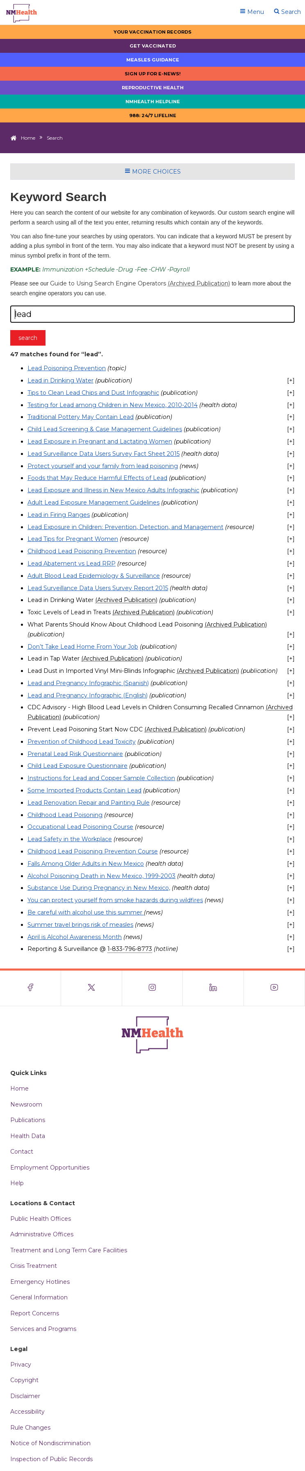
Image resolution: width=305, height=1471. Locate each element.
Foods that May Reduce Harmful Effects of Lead (97, 478)
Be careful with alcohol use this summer (85, 912)
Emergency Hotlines (40, 1281)
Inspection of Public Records (51, 1459)
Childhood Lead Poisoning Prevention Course (92, 851)
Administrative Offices (41, 1234)
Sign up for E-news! (153, 74)
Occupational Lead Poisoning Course (80, 827)
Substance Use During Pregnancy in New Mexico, (98, 888)
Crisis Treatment (33, 1266)
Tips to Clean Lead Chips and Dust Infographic (93, 392)
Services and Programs (43, 1329)
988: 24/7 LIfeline (152, 115)
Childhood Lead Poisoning (64, 815)
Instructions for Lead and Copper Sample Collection (101, 778)
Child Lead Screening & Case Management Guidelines (104, 429)
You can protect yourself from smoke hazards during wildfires (115, 900)
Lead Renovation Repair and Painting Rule (88, 802)
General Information (39, 1297)
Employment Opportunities (49, 1167)
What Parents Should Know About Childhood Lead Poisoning (147, 624)
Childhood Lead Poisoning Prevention (81, 551)
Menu (252, 12)
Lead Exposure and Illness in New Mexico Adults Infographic (113, 490)
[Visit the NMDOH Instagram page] (152, 988)
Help (17, 1183)
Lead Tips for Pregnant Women (72, 539)
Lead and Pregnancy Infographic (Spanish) (88, 683)
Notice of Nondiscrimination (50, 1443)
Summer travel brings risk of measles (80, 924)
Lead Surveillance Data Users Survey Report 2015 (97, 588)
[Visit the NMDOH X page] (91, 988)
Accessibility (27, 1411)
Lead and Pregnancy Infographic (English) (87, 695)
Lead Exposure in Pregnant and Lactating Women (99, 441)
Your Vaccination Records (152, 32)
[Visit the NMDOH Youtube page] (274, 988)
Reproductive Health (153, 88)
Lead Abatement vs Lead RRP (71, 563)
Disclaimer (25, 1396)
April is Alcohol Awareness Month (74, 937)
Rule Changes (30, 1427)
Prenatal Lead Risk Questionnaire (75, 754)
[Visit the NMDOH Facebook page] (30, 988)
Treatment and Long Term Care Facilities (68, 1250)
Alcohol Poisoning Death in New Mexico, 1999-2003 (101, 876)
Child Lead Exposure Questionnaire (77, 765)
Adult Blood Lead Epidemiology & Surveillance (93, 575)
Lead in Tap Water (85, 658)
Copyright (24, 1380)
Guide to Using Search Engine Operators (140, 283)
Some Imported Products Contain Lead (84, 790)
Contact (21, 1151)
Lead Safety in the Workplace (69, 839)
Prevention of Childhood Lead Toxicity (81, 741)
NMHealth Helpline (152, 101)
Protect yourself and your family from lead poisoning (102, 466)
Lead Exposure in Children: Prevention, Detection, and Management (125, 527)
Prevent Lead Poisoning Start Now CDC (117, 729)
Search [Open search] (287, 12)
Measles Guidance (152, 60)
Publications (27, 1120)
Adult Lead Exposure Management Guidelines (93, 502)
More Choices (153, 171)
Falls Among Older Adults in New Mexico (85, 863)
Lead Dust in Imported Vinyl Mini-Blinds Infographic (133, 670)
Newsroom (26, 1104)
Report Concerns (34, 1313)
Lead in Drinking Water (60, 380)
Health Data (27, 1136)
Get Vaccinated (153, 46)
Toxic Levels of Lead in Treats (101, 612)
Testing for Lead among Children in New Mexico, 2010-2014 (112, 405)
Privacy (20, 1364)
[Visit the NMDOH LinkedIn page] (213, 988)
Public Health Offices (40, 1218)
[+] (291, 380)
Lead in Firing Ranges (58, 514)
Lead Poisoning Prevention (66, 368)
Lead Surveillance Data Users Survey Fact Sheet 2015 (103, 453)
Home (28, 138)
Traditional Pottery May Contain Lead (80, 417)
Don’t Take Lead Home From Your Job (82, 646)
